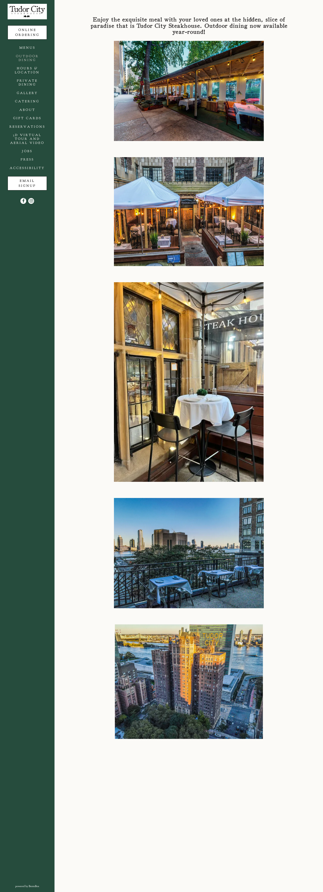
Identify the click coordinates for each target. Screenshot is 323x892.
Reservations (27, 127)
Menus (27, 48)
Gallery (27, 93)
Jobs (27, 151)
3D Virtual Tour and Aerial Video (27, 139)
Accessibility (27, 168)
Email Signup (28, 183)
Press (27, 159)
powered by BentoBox (35, 886)
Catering (27, 101)
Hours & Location (27, 70)
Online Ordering (27, 32)
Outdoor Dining (27, 58)
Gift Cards (27, 118)
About (27, 110)
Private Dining (27, 82)
